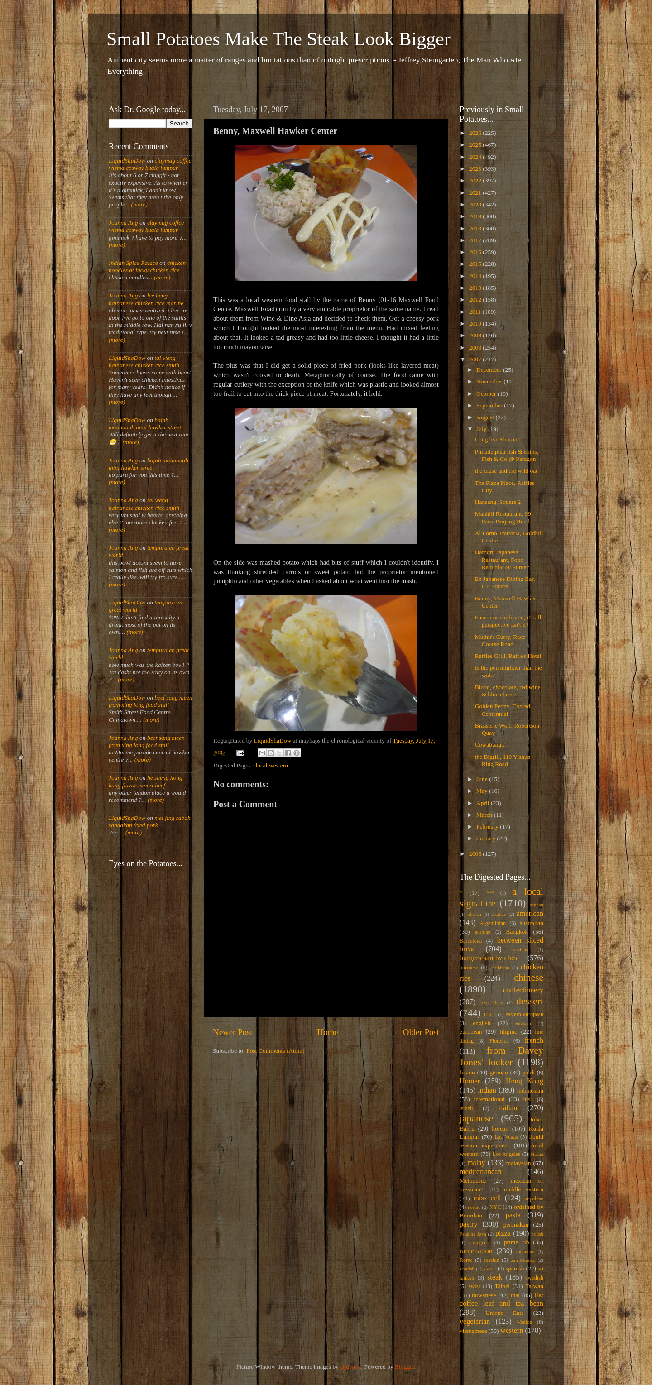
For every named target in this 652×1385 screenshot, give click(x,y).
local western (271, 765)
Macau (536, 1154)
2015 (476, 263)
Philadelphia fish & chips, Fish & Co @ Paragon (506, 455)
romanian (525, 1251)
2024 (476, 156)
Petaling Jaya (473, 1233)
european (471, 1031)
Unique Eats (504, 1312)
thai (515, 1295)
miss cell (487, 1198)
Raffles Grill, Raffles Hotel (508, 655)
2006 (476, 853)
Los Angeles (506, 1154)
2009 (476, 335)
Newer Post (233, 1032)
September (490, 405)
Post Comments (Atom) (275, 1050)
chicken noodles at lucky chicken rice (147, 266)
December (489, 369)
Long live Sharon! (497, 439)
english (481, 1023)
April (483, 803)
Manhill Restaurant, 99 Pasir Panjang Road (503, 517)
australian (531, 923)
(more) (138, 204)
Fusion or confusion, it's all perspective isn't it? (508, 621)
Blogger (404, 1366)
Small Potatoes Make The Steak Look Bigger (278, 39)
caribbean (499, 967)
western (511, 1331)
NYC (495, 1207)
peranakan (515, 1224)
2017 (476, 240)
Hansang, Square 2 (498, 501)
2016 (476, 252)
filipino (508, 1031)
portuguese (479, 1242)
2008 (476, 347)
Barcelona (471, 941)
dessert (529, 1001)
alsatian (498, 914)
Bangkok (517, 931)
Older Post (421, 1032)
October (487, 393)
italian (508, 1108)
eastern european (524, 1014)
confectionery (523, 990)
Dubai (490, 1014)
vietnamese (473, 1330)
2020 (476, 204)
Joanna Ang (123, 222)
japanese (476, 1118)
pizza (503, 1233)
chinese (528, 977)
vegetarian (475, 1322)
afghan (536, 904)
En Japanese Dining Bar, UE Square (505, 582)
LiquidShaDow (127, 160)
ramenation (476, 1251)
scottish (467, 1268)
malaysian (518, 1163)
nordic (474, 1207)
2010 (476, 323)
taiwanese (484, 1295)
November (489, 381)
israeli (466, 1108)
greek (529, 1072)
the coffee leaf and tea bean (501, 1299)
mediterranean (481, 1172)
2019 (476, 216)
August (485, 417)
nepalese (533, 1198)
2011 (476, 311)
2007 (476, 359)
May (482, 790)
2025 (476, 144)
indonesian (530, 1090)
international (489, 1099)
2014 (476, 276)
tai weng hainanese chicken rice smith (144, 362)
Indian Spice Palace (133, 262)
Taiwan (534, 1286)
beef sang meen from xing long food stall (150, 701)
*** (490, 893)
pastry (469, 1224)
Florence (498, 1041)
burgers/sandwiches (488, 958)
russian (491, 1260)
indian (487, 1090)
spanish (515, 1268)
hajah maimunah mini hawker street (145, 424)
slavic (489, 1268)
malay (476, 1163)
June (482, 779)
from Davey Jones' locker (501, 1056)
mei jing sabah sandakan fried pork (150, 822)
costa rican (491, 1002)
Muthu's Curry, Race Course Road (500, 640)
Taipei (502, 1286)
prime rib (516, 1242)
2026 (476, 132)
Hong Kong (524, 1081)
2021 (476, 192)
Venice (524, 1322)
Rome (466, 1260)
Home (327, 1032)
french (534, 1040)
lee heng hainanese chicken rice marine (146, 299)
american (530, 914)
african (474, 914)
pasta (513, 1215)
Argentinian (492, 923)
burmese (469, 967)
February (488, 826)
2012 (476, 299)
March (485, 814)
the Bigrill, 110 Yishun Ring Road (503, 760)
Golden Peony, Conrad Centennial (502, 710)
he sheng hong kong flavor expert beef (145, 781)
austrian (482, 932)
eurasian (523, 1023)
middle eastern (523, 1189)
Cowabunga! (490, 744)
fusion (467, 1072)
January (486, 838)
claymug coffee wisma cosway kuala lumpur (150, 164)
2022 (476, 180)
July (482, 429)
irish (528, 1099)
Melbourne (473, 1180)
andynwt (350, 1366)
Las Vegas (506, 1137)
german (498, 1072)
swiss (474, 1286)
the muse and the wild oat (506, 470)
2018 (476, 228)
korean (500, 1128)
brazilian (519, 949)
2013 (476, 287)
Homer (470, 1081)
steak (494, 1277)
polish (537, 1233)
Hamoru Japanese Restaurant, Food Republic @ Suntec (502, 559)
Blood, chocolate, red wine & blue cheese (508, 691)
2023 (476, 168)
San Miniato (522, 1260)
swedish (534, 1278)
